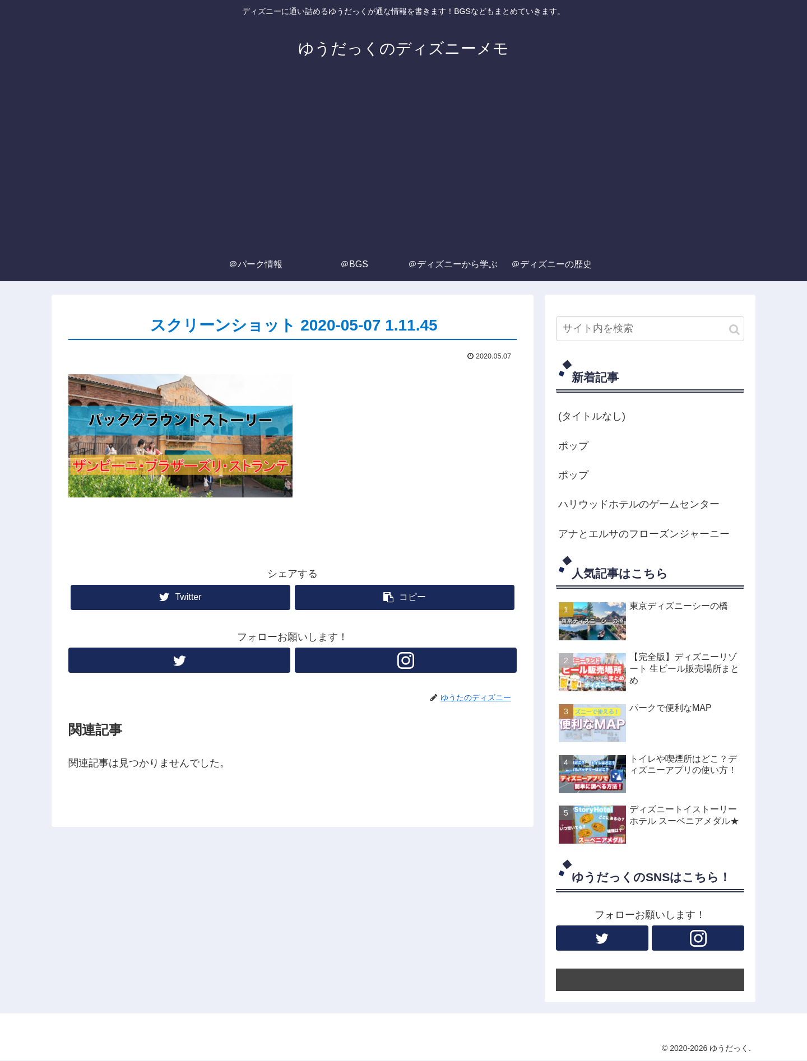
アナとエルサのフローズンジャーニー (644, 533)
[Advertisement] (403, 163)
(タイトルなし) (591, 416)
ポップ (573, 446)
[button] (734, 329)
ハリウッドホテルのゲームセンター (639, 504)
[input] (650, 328)
